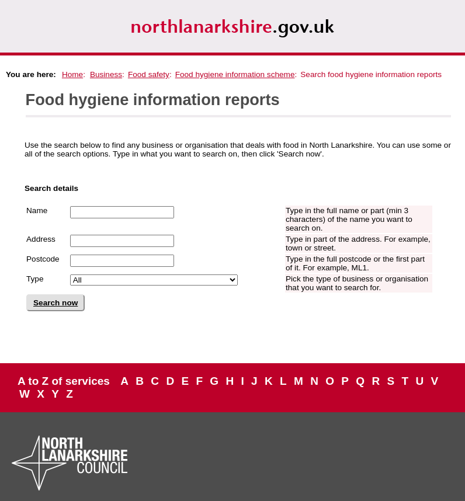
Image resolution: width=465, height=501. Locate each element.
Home (72, 74)
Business (106, 74)
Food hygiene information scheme (235, 74)
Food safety (148, 74)
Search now (55, 302)
